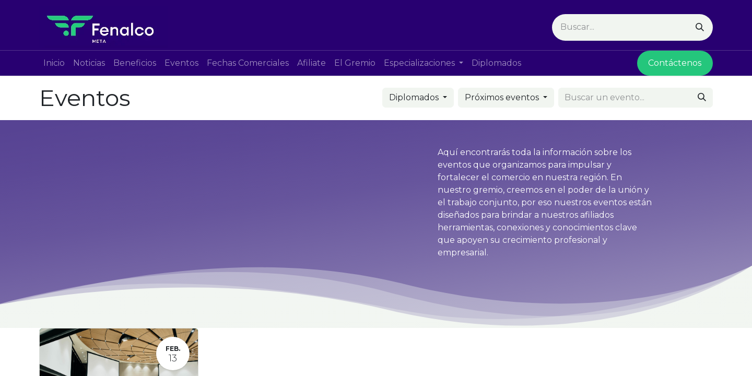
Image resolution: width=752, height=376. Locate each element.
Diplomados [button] (415, 97)
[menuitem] (54, 63)
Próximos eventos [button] (503, 97)
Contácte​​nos (674, 63)
